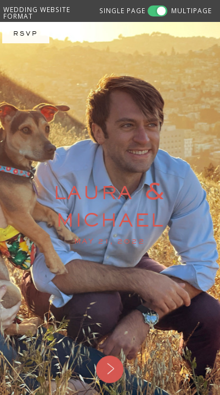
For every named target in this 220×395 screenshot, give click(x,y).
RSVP (25, 33)
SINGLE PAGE (122, 10)
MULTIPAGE (191, 10)
